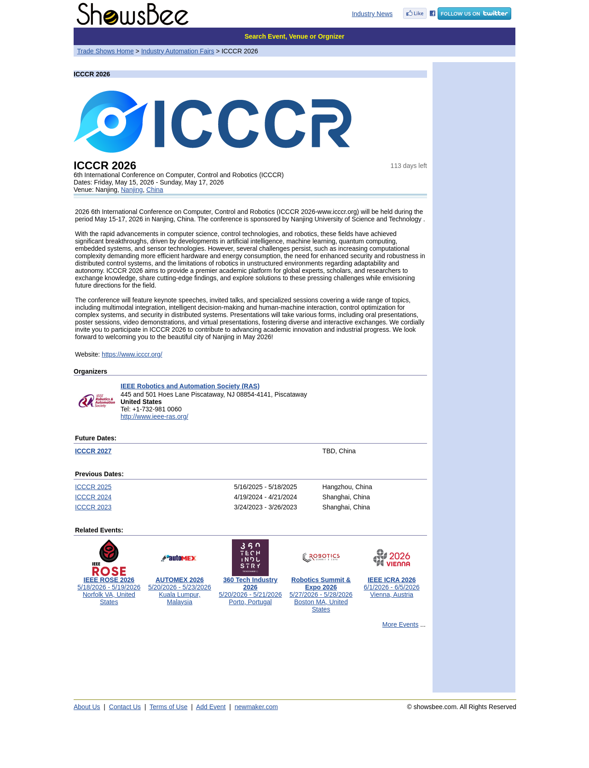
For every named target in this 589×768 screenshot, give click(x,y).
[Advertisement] (250, 664)
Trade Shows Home (105, 51)
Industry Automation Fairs (177, 51)
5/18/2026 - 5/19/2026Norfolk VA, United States (108, 588)
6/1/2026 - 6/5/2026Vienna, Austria (391, 584)
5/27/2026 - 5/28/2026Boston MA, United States (320, 591)
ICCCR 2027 (93, 451)
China (154, 189)
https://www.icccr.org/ (132, 354)
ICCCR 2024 (93, 497)
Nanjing (132, 189)
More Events (400, 624)
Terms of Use (168, 706)
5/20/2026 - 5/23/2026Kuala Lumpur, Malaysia (179, 588)
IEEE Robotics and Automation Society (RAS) (190, 386)
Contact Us (125, 706)
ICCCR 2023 (93, 507)
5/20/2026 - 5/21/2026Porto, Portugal (250, 588)
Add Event (211, 706)
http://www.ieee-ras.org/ (154, 416)
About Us (87, 706)
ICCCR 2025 (93, 487)
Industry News (372, 13)
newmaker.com (256, 706)
